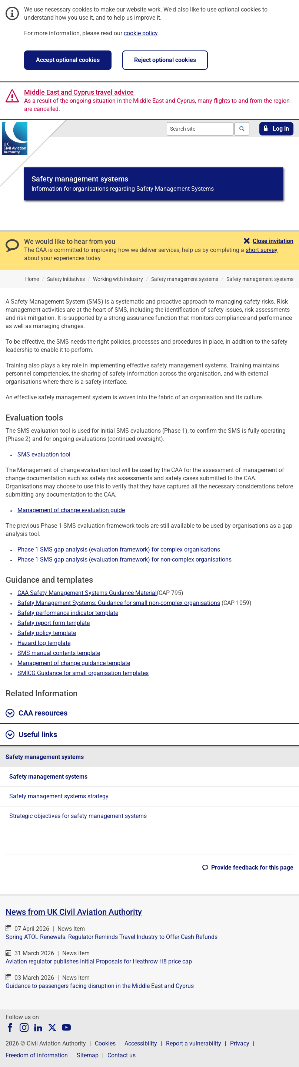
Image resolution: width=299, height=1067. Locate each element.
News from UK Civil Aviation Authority (74, 912)
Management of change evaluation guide (71, 510)
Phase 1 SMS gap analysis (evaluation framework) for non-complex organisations (124, 559)
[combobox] (200, 128)
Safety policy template (46, 632)
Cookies (105, 1043)
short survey (262, 249)
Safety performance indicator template (67, 612)
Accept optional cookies (68, 59)
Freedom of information (37, 1055)
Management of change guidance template (73, 663)
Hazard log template (43, 643)
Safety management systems (45, 756)
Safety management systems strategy (59, 796)
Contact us (121, 1055)
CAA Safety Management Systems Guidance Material (87, 592)
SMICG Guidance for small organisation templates (83, 673)
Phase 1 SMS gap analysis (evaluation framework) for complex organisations (118, 549)
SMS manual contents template (58, 653)
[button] (276, 128)
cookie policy (140, 33)
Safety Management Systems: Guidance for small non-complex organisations (118, 602)
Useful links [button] (31, 734)
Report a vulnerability (193, 1043)
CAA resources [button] (36, 713)
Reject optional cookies (165, 59)
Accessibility (140, 1043)
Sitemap (88, 1055)
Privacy (239, 1043)
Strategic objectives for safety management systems (78, 815)
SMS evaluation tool (43, 454)
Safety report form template (53, 622)
